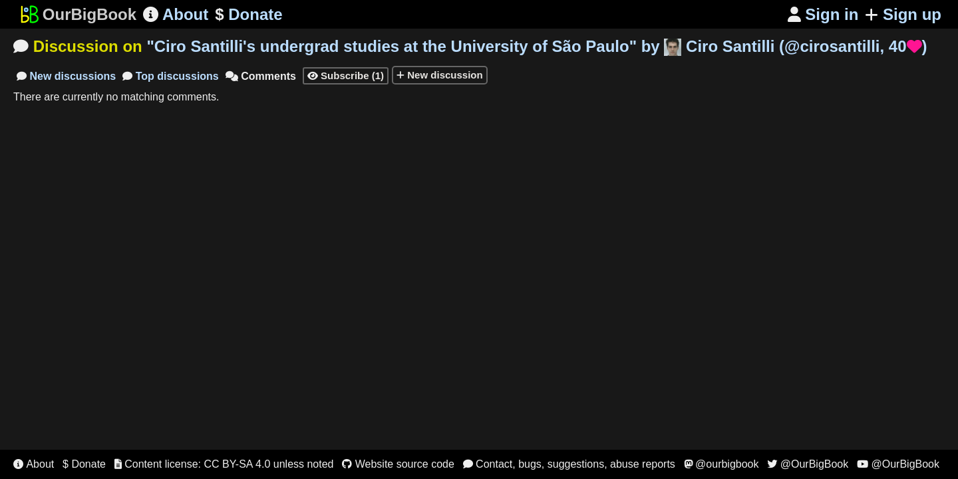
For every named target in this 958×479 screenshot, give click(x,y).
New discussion (440, 74)
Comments (261, 76)
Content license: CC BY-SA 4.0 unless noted (224, 464)
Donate (248, 14)
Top (170, 76)
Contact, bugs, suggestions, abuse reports (569, 464)
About (175, 14)
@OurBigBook (807, 464)
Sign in (823, 14)
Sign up (903, 14)
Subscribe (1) (345, 75)
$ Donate (84, 464)
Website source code (398, 464)
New (66, 76)
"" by (536, 46)
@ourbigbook (721, 464)
